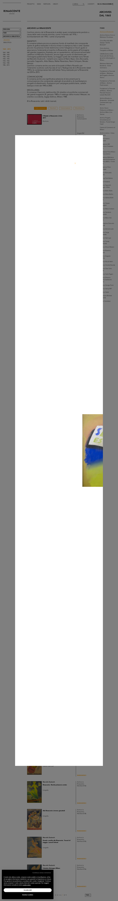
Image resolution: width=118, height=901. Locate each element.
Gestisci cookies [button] (27, 895)
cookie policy (27, 885)
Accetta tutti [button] (28, 890)
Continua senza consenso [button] (41, 873)
